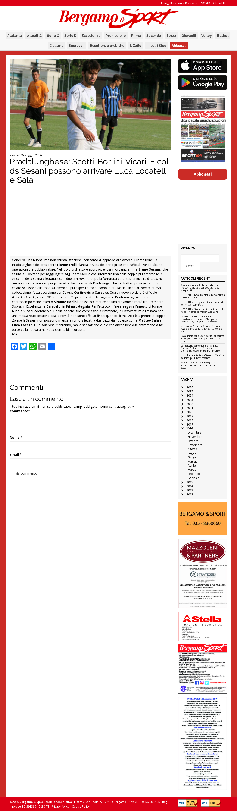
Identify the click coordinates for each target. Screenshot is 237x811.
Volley (206, 36)
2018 (190, 420)
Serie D (70, 36)
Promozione (116, 36)
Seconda (153, 36)
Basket (223, 36)
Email (14, 454)
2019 (190, 416)
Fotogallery (168, 3)
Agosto (192, 449)
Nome (15, 437)
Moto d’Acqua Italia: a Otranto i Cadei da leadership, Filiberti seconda (202, 357)
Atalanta (14, 36)
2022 (190, 404)
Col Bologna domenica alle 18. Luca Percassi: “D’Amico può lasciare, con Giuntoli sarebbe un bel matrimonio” (200, 348)
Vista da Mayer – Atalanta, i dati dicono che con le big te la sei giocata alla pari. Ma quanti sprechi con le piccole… (201, 288)
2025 (190, 391)
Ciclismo (56, 45)
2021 (190, 408)
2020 (190, 412)
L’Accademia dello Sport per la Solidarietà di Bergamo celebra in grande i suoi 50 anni (202, 339)
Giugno (193, 457)
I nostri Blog (156, 45)
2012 (190, 494)
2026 (190, 387)
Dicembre (194, 433)
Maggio (193, 462)
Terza (171, 36)
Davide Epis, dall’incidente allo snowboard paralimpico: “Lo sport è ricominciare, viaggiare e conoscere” (199, 319)
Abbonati (179, 45)
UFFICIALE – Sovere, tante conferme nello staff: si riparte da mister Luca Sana (203, 310)
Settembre (195, 445)
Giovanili (188, 36)
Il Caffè (135, 45)
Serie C (53, 36)
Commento (19, 411)
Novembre (195, 437)
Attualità (34, 36)
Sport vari (77, 45)
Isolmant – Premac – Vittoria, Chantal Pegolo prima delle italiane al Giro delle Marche (201, 329)
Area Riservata (187, 3)
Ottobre (193, 441)
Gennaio (194, 478)
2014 (190, 486)
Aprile (192, 465)
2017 (190, 424)
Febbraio (194, 474)
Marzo (192, 470)
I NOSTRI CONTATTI (212, 3)
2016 (189, 428)
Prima (136, 36)
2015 (190, 482)
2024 (190, 396)
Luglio (192, 453)
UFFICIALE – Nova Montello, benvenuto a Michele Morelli (203, 296)
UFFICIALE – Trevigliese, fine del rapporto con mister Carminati (202, 303)
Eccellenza (91, 36)
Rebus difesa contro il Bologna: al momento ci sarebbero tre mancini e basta (200, 365)
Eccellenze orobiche (107, 45)
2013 (190, 490)
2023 (190, 400)
